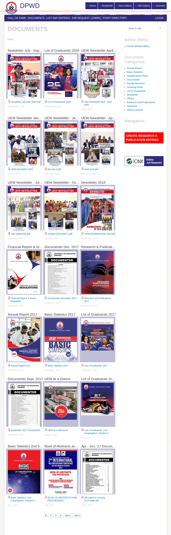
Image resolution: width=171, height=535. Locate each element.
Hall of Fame (17, 18)
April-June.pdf (91, 169)
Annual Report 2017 (21, 365)
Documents (36, 18)
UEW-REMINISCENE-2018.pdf (99, 234)
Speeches (132, 106)
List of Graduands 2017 (96, 365)
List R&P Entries (58, 18)
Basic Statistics (135, 72)
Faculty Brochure (136, 83)
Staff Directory (115, 18)
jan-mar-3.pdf (54, 169)
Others (130, 98)
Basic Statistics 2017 (58, 365)
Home (92, 5)
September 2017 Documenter (25, 430)
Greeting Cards (135, 87)
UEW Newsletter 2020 (22, 169)
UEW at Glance (135, 110)
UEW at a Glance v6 (58, 430)
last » (77, 515)
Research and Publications (141, 102)
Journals (160, 5)
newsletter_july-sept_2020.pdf (25, 102)
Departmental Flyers (137, 75)
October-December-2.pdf (60, 234)
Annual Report (134, 68)
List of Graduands (136, 91)
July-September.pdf (20, 234)
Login (159, 18)
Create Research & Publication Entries (142, 138)
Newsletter (132, 94)
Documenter (133, 79)
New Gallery (125, 5)
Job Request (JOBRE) (86, 18)
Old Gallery (144, 5)
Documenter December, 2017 (62, 298)
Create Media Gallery (138, 46)
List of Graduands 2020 (59, 102)
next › (68, 515)
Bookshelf (107, 5)
